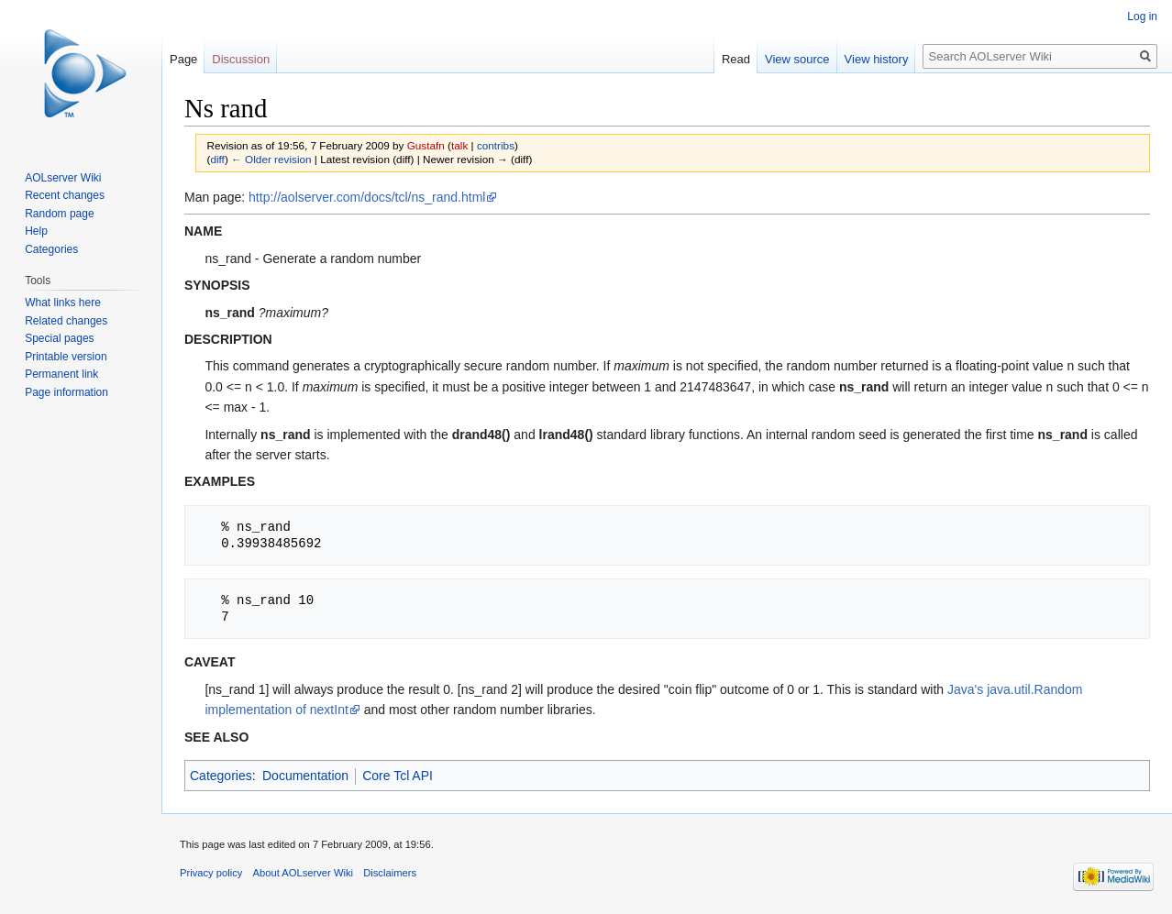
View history (877, 59)
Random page (59, 213)
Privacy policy (211, 872)
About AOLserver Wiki (303, 872)
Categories (221, 775)
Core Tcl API (397, 775)
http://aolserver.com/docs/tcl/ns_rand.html (367, 197)
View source (797, 59)
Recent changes (65, 195)
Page (183, 59)
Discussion (241, 59)
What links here (63, 302)
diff (217, 159)
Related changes (66, 320)
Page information (66, 392)
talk (459, 145)
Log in (1142, 16)
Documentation (305, 775)
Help (36, 231)
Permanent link (61, 374)
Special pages (59, 338)
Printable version (65, 356)
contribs (495, 145)
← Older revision (271, 159)
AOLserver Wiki (63, 177)
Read (736, 59)
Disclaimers (389, 872)
